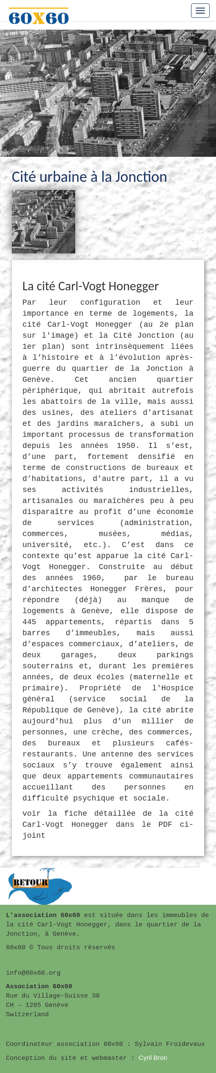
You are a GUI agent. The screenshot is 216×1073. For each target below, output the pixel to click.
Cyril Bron (153, 1057)
